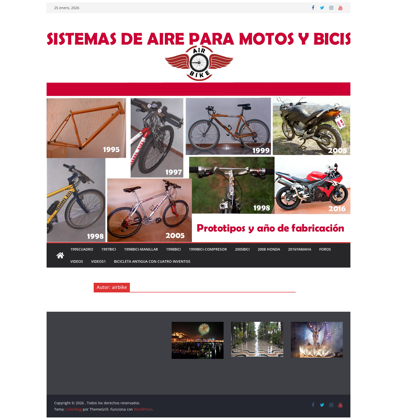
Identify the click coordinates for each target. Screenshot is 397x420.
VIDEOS (76, 261)
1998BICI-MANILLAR (141, 249)
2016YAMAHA (299, 249)
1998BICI (173, 249)
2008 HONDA (269, 249)
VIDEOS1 (98, 261)
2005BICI (242, 249)
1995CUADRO (81, 249)
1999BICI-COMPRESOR (208, 249)
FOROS (325, 249)
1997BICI (108, 249)
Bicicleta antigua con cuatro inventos (152, 261)
